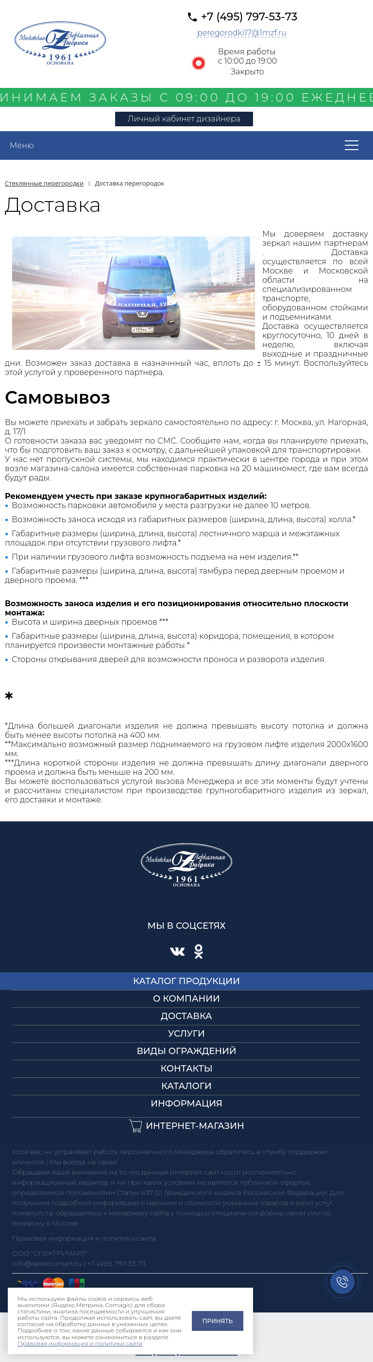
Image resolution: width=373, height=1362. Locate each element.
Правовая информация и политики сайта (79, 1343)
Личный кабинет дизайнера (184, 118)
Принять (218, 1321)
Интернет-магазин (195, 1126)
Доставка (186, 1016)
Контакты (186, 1068)
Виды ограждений (186, 1051)
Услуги (186, 1033)
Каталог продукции (186, 981)
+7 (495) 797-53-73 (249, 16)
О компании (186, 998)
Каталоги (186, 1086)
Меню (22, 145)
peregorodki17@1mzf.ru (242, 32)
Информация (186, 1103)
